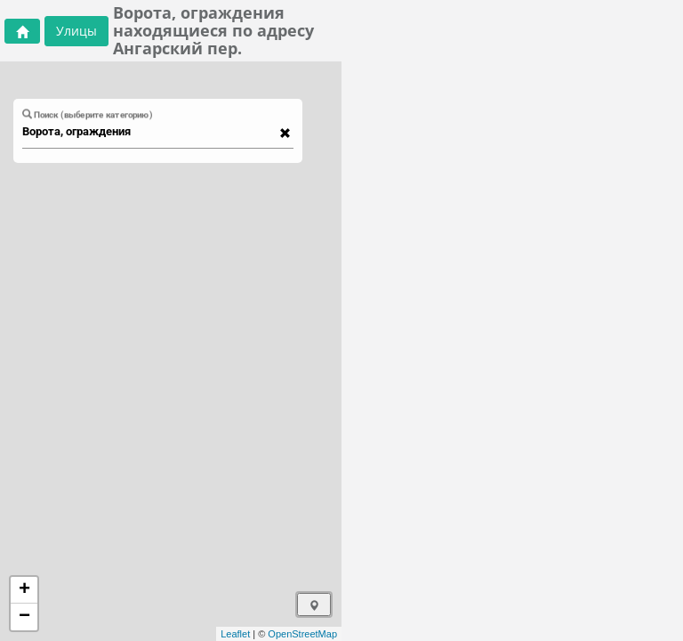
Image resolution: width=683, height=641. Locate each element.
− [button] (24, 617)
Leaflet (235, 634)
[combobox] (149, 131)
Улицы (76, 30)
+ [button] (24, 590)
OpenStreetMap (302, 634)
